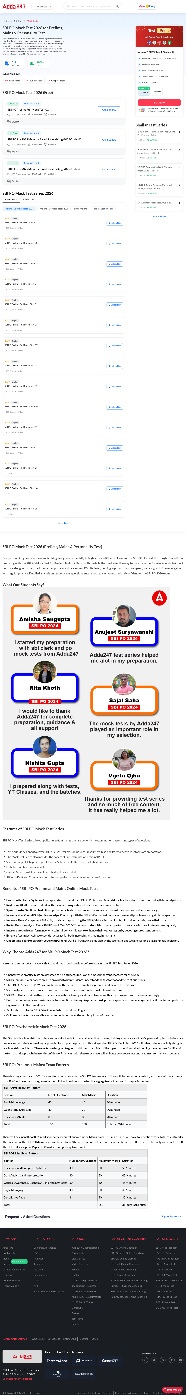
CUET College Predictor (85, 1280)
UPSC (37, 1280)
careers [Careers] (7, 1263)
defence (38, 1269)
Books (75, 1274)
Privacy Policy (175, 1392)
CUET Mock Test (165, 1285)
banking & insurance (45, 1247)
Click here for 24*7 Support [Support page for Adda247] (17, 1378)
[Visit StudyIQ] (57, 1374)
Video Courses (80, 1263)
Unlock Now (115, 223)
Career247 (78, 1307)
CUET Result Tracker (83, 1302)
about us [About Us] (8, 1247)
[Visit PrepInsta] (83, 1361)
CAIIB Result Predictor (84, 1291)
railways (38, 1258)
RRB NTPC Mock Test (167, 1258)
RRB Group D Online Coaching (127, 1252)
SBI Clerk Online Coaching (125, 1263)
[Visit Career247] (110, 1361)
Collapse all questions (170, 1216)
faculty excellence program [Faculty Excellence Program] (49, 1291)
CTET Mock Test (164, 1269)
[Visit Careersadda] (57, 1361)
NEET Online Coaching (123, 1274)
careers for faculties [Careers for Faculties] (14, 1269)
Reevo (75, 1313)
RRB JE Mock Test (165, 1302)
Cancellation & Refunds (128, 1392)
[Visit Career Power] (83, 1374)
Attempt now (109, 110)
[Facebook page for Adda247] (172, 1360)
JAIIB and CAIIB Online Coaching (129, 1280)
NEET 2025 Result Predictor (87, 1296)
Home (6, 21)
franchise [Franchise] (8, 1274)
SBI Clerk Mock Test (166, 1247)
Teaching (83, 1338)
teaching (38, 1263)
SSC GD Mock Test (166, 1252)
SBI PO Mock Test (165, 1263)
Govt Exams (38, 1338)
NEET (37, 1285)
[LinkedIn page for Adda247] (145, 1360)
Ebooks (76, 1269)
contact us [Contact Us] (9, 1252)
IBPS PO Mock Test (166, 1296)
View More (64, 523)
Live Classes (78, 1258)
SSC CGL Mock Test (166, 1274)
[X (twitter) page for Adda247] (154, 1360)
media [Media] (6, 1258)
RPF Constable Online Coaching (128, 1291)
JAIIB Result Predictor (84, 1285)
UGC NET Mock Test (167, 1307)
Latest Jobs (54, 1338)
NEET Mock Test (164, 1291)
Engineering (69, 1338)
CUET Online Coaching (123, 1269)
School (95, 1338)
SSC (36, 1252)
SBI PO (17, 21)
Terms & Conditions (154, 1392)
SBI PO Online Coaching (124, 1247)
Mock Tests (78, 1252)
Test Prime (77, 1318)
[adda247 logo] (22, 1356)
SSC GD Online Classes (123, 1258)
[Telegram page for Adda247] (163, 1360)
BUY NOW (159, 102)
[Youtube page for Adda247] (180, 1360)
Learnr (75, 1324)
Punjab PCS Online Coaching (126, 1285)
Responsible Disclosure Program (94, 1392)
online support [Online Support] (11, 1285)
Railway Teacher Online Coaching (129, 1296)
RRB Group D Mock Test (169, 1280)
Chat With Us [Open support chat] (172, 1390)
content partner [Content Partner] (12, 1280)
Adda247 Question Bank (85, 1247)
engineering (40, 1274)
